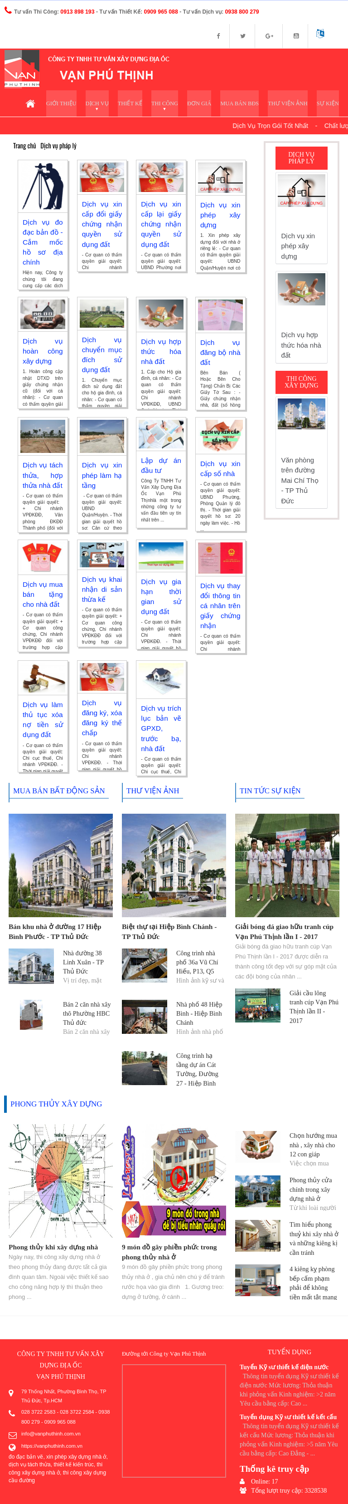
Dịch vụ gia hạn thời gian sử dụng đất (161, 592)
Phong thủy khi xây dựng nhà (52, 1247)
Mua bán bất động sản (57, 792)
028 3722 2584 (75, 1412)
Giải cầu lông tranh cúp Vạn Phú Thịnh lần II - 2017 (314, 1002)
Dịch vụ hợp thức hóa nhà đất (161, 352)
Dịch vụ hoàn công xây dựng (43, 351)
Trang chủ (24, 147)
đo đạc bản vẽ (26, 1454)
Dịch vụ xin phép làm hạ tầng (102, 476)
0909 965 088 (59, 1421)
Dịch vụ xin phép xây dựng (220, 215)
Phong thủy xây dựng (53, 1104)
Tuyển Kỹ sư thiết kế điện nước (284, 1366)
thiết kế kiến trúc (73, 1462)
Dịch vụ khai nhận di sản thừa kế (102, 590)
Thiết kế (136, 104)
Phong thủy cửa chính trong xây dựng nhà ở (310, 1189)
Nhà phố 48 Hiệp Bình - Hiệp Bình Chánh (198, 1013)
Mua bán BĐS (242, 104)
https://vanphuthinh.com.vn (51, 1444)
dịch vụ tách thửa (30, 1462)
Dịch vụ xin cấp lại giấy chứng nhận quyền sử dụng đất (161, 225)
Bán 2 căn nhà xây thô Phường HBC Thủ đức (86, 1013)
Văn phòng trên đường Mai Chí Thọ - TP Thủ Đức (300, 481)
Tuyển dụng (289, 1352)
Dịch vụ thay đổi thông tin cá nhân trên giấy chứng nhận (220, 606)
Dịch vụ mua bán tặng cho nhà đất (43, 595)
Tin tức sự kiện (269, 792)
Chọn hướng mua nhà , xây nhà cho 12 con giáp (312, 1144)
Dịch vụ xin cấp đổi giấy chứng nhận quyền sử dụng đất (102, 225)
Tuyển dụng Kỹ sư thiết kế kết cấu (288, 1416)
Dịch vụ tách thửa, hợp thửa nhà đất (43, 476)
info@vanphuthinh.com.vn (50, 1432)
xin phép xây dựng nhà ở (76, 1454)
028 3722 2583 (37, 1412)
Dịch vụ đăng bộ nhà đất (220, 353)
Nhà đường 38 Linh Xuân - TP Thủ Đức (83, 962)
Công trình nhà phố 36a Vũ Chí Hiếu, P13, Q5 (201, 962)
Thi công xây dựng (302, 383)
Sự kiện (328, 104)
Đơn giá (203, 104)
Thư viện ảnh (290, 104)
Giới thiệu (68, 104)
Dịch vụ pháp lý (57, 147)
